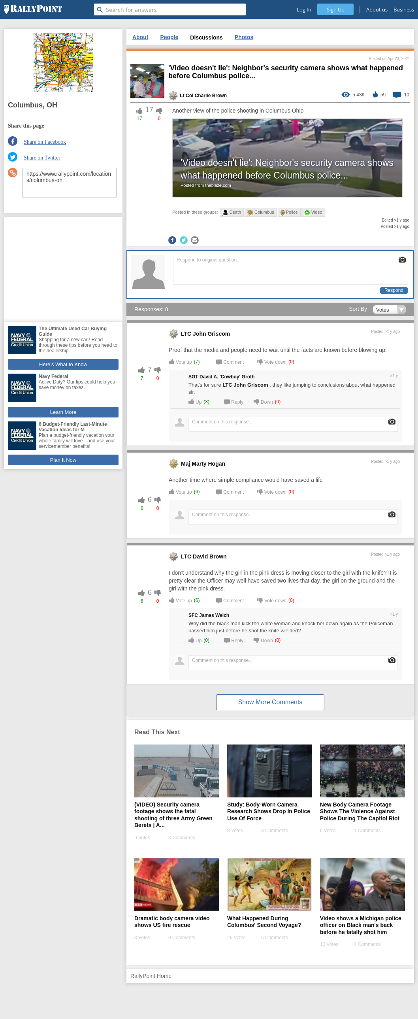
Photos (244, 37)
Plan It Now (63, 460)
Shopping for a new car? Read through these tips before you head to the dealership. (78, 345)
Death (231, 213)
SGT (193, 377)
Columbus (260, 213)
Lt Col (186, 95)
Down (263, 401)
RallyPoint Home (150, 976)
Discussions (206, 37)
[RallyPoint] (33, 9)
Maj (185, 464)
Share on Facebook (45, 142)
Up (194, 401)
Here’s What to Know (63, 364)
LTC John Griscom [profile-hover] (245, 385)
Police (289, 213)
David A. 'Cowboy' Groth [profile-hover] (227, 377)
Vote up (180, 361)
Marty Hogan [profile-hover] (208, 464)
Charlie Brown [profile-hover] (211, 95)
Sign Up (336, 9)
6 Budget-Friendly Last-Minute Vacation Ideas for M (73, 426)
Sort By (358, 309)
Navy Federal (53, 376)
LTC (186, 334)
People (169, 37)
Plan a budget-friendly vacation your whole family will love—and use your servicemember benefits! (77, 440)
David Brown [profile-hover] (210, 556)
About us (377, 9)
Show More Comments (270, 702)
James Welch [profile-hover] (214, 615)
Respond (393, 290)
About (140, 37)
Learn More (63, 412)
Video (313, 213)
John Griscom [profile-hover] (211, 334)
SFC (193, 615)
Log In (304, 9)
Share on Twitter (42, 158)
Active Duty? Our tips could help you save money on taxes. (77, 384)
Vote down (271, 361)
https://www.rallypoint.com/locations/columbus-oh (69, 182)
